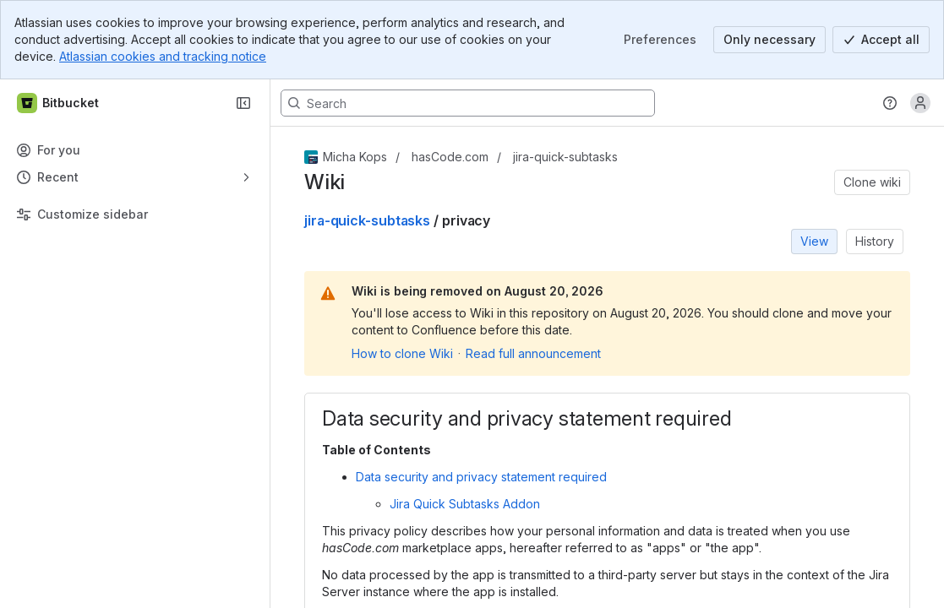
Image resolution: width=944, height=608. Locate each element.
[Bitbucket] (59, 103)
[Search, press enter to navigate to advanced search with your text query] (468, 103)
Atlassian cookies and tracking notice (162, 56)
